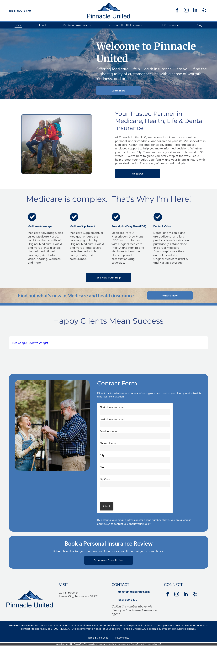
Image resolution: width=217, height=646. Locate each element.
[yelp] (204, 11)
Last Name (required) (112, 419)
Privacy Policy (122, 638)
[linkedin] (195, 11)
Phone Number (108, 443)
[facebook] (177, 11)
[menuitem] (18, 25)
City (102, 455)
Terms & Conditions (98, 638)
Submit (106, 506)
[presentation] (119, 494)
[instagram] (186, 11)
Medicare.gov (39, 629)
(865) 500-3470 (20, 10)
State (103, 467)
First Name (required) (112, 407)
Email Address (108, 431)
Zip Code (105, 479)
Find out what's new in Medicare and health (65, 295)
